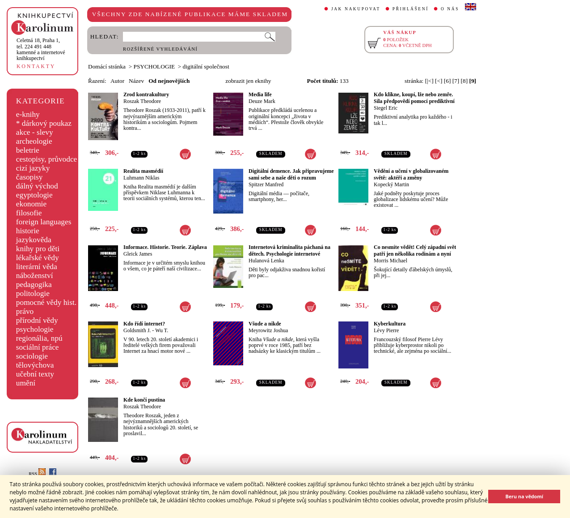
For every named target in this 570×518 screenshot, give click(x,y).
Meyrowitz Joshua (268, 330)
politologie (33, 293)
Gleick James (137, 254)
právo (25, 311)
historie (27, 231)
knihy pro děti (37, 248)
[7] (456, 80)
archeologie (34, 141)
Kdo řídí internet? (144, 324)
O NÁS (450, 9)
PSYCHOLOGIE (154, 66)
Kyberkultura (389, 324)
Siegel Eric (385, 108)
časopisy (29, 177)
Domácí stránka (107, 66)
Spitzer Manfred (266, 184)
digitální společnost (206, 66)
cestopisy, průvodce (46, 159)
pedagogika (34, 284)
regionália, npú (39, 338)
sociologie (32, 356)
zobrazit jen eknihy (248, 80)
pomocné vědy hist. (46, 302)
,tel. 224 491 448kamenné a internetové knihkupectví (41, 49)
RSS (37, 473)
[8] (464, 80)
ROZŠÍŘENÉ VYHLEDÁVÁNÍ (160, 49)
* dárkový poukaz (44, 123)
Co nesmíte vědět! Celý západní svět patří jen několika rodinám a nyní (415, 250)
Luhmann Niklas (141, 178)
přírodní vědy (37, 320)
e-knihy (28, 114)
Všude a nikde (265, 324)
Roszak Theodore (142, 101)
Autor (117, 80)
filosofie (29, 213)
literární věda (36, 266)
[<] (438, 80)
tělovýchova (35, 365)
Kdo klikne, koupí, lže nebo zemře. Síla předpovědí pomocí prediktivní (414, 97)
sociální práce (37, 347)
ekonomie (31, 204)
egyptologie (34, 195)
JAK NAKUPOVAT (355, 9)
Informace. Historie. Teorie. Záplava (165, 247)
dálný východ (37, 186)
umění (25, 383)
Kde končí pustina (144, 400)
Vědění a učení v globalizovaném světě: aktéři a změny (411, 174)
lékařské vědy (37, 257)
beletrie (27, 150)
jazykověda (33, 239)
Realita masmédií (143, 171)
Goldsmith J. (137, 330)
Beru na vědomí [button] (524, 496)
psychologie (35, 329)
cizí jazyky (33, 168)
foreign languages (44, 222)
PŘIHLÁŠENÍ (411, 9)
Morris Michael (390, 260)
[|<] (429, 80)
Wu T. (161, 330)
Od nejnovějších (169, 80)
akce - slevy (34, 132)
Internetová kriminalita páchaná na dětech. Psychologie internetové (289, 250)
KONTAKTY (36, 66)
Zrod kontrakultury (146, 94)
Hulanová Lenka (266, 260)
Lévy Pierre (386, 330)
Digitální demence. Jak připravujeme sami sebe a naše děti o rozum (291, 174)
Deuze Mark (262, 101)
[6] (447, 80)
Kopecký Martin (391, 184)
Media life (260, 94)
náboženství (34, 275)
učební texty (35, 374)
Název (136, 80)
